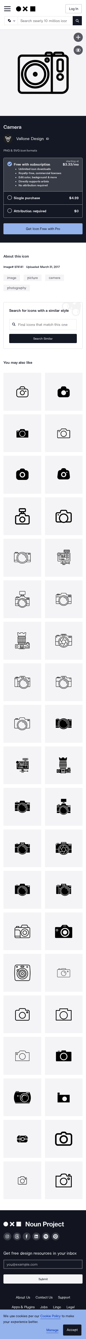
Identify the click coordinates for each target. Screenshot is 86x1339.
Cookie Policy (50, 1316)
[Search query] (43, 324)
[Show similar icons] (78, 50)
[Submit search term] (77, 20)
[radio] (43, 174)
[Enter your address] (43, 1264)
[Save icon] (78, 37)
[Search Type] (10, 20)
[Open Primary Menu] (7, 9)
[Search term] (45, 20)
